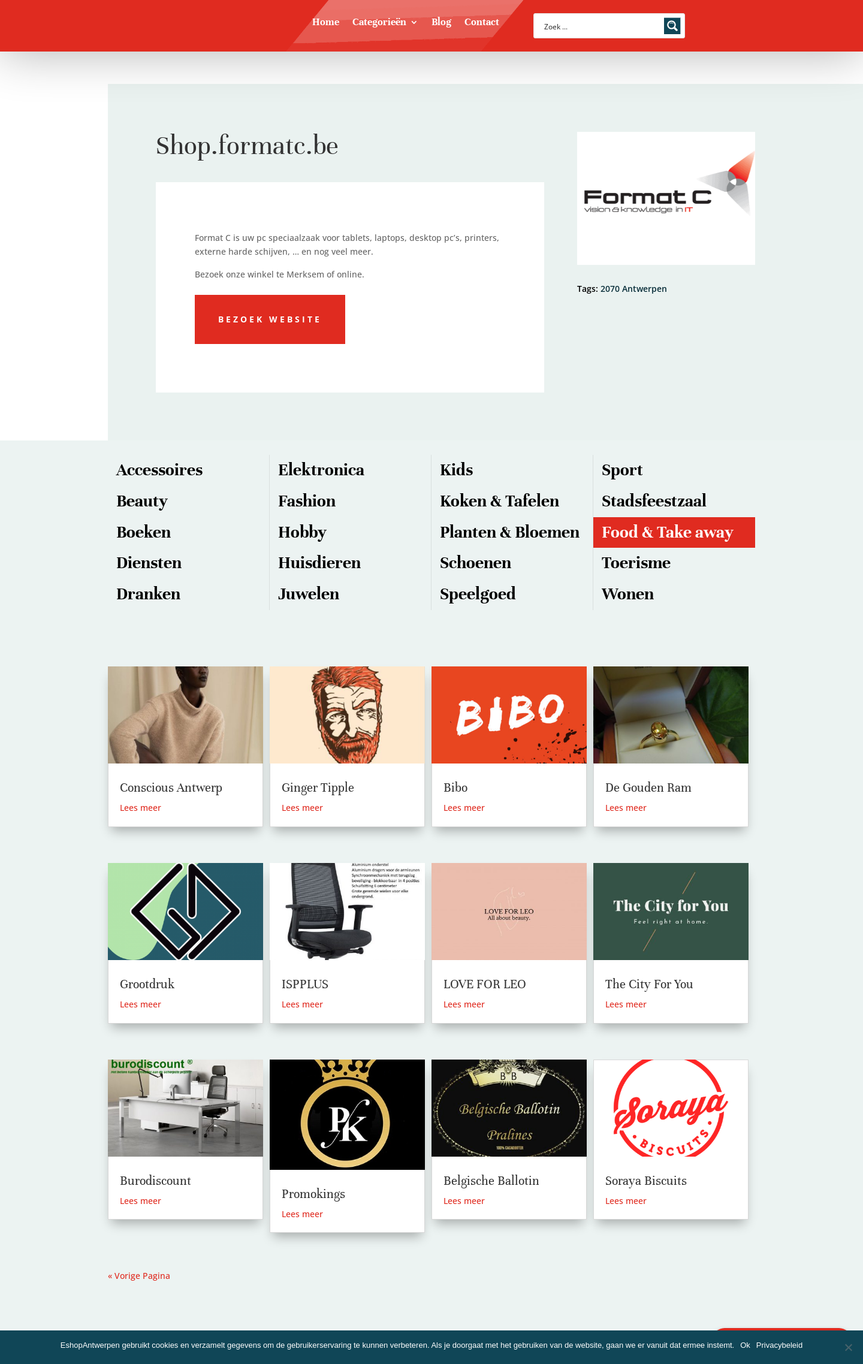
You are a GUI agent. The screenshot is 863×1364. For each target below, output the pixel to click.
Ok (745, 1345)
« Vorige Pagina (139, 1275)
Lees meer (140, 807)
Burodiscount (155, 1180)
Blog (441, 23)
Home (325, 23)
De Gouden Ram (648, 787)
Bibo (455, 787)
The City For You (649, 984)
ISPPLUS (305, 984)
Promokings (313, 1194)
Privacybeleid (779, 1345)
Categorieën (379, 23)
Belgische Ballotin (491, 1180)
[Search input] (601, 26)
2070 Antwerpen (634, 288)
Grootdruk (147, 984)
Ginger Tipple (318, 787)
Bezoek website (270, 319)
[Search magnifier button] (672, 25)
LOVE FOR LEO (484, 984)
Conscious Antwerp (171, 787)
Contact (481, 23)
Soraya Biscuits (646, 1180)
